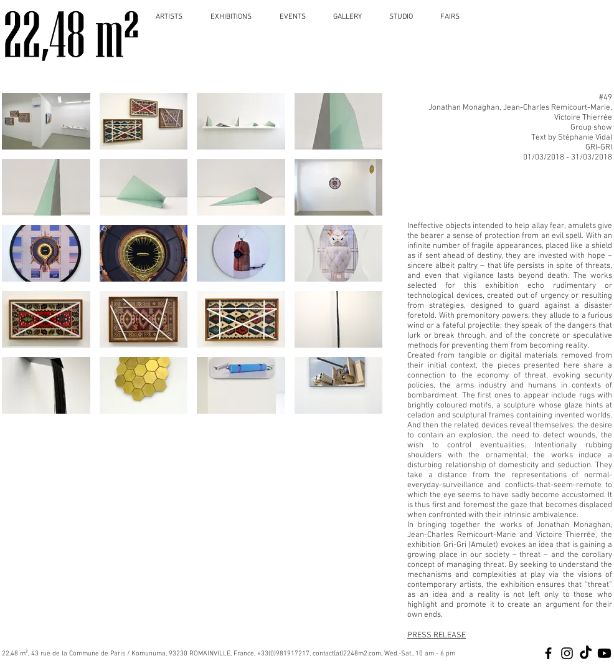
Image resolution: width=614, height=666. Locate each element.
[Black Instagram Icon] (567, 653)
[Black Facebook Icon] (548, 653)
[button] (46, 121)
